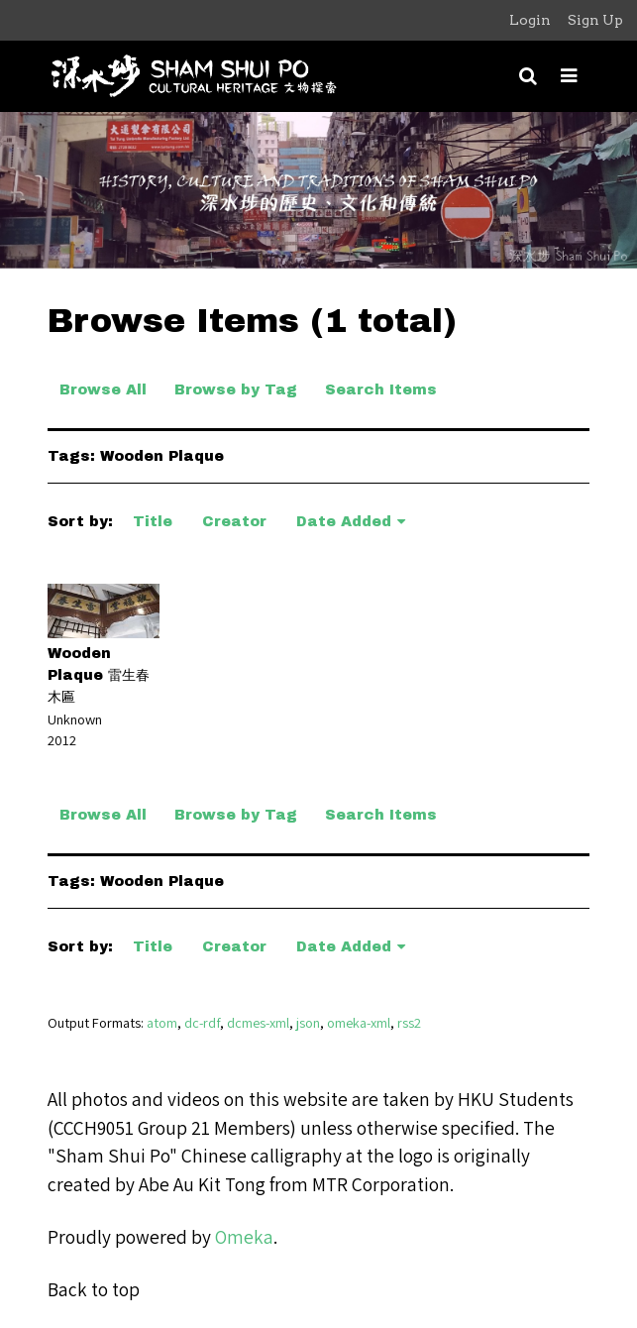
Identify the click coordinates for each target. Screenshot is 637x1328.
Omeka (244, 1237)
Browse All (103, 389)
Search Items (381, 389)
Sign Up (595, 20)
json (308, 1022)
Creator (234, 521)
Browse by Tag (235, 389)
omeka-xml (358, 1022)
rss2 (409, 1022)
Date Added (343, 521)
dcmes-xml (258, 1022)
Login (530, 20)
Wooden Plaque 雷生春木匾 (99, 674)
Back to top (94, 1289)
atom (162, 1022)
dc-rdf (202, 1022)
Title (152, 521)
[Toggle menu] (569, 75)
